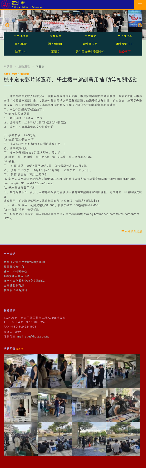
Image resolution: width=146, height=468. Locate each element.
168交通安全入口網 (16, 276)
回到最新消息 (131, 231)
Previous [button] (7, 25)
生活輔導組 (125, 36)
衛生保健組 (90, 43)
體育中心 (21, 51)
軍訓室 (55, 51)
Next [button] (139, 25)
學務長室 (56, 36)
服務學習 (21, 43)
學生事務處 (21, 36)
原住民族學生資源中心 (90, 51)
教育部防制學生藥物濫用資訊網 (24, 262)
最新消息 (24, 66)
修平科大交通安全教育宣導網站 (24, 280)
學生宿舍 (90, 36)
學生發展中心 (125, 43)
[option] (73, 25)
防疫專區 (125, 51)
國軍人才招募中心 (15, 271)
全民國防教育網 (14, 285)
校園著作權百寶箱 (15, 290)
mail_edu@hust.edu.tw (33, 336)
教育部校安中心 (14, 266)
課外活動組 (55, 43)
